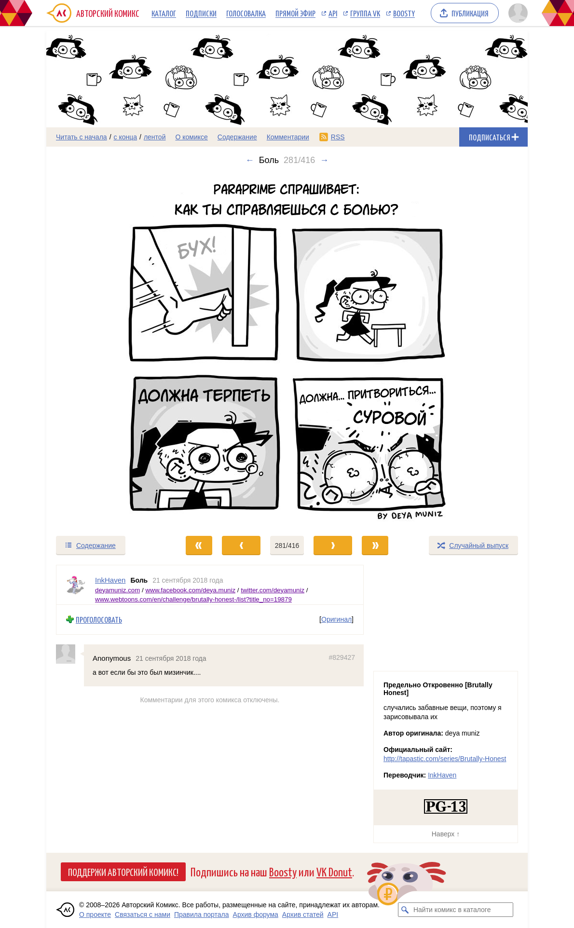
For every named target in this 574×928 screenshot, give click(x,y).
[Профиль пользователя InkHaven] (75, 585)
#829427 (341, 657)
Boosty (404, 13)
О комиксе (191, 137)
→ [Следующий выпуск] (324, 160)
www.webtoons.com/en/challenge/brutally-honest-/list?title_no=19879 (193, 599)
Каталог (163, 13)
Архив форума (255, 914)
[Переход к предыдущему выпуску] (106, 350)
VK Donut (334, 871)
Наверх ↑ (446, 834)
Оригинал (336, 619)
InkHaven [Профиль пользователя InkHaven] (110, 580)
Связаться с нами (142, 914)
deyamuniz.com (117, 589)
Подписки (201, 13)
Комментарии (288, 137)
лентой (155, 137)
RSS (338, 137)
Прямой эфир (295, 13)
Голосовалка (246, 13)
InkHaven (442, 775)
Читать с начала (81, 137)
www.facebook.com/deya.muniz (190, 589)
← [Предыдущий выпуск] (250, 160)
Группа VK (365, 13)
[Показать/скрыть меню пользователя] (516, 13)
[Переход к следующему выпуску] (287, 350)
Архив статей (303, 914)
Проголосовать (99, 619)
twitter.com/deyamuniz (272, 589)
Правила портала (201, 914)
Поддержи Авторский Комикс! (123, 871)
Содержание (237, 137)
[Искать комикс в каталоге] (405, 909)
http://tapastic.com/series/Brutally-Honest (444, 759)
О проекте (95, 914)
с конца (125, 137)
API (332, 13)
